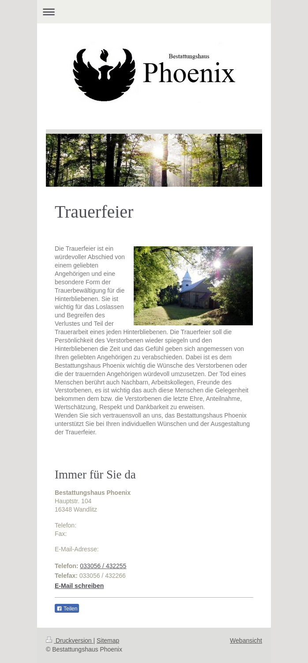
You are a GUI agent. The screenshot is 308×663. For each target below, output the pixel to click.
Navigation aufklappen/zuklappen (154, 11)
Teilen (66, 609)
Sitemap (108, 640)
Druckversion (69, 640)
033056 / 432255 (103, 565)
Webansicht (246, 640)
